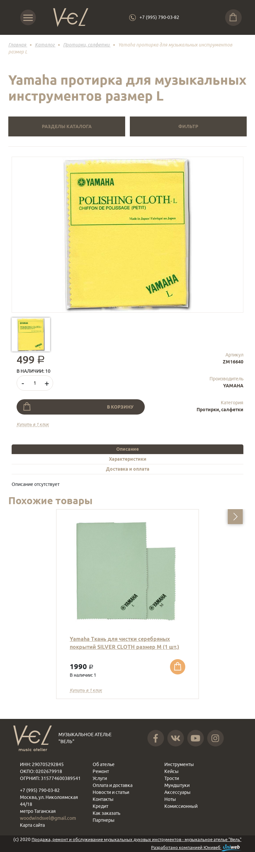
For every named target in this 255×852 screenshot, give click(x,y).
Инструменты (179, 764)
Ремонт (101, 771)
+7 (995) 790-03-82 (159, 17)
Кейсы (171, 771)
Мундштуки (177, 785)
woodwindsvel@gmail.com (48, 818)
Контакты (103, 799)
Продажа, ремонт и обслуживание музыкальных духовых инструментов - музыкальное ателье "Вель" (136, 839)
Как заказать (106, 813)
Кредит (100, 806)
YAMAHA (233, 385)
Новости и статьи (111, 792)
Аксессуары (177, 792)
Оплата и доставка (112, 785)
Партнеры (104, 820)
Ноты (170, 799)
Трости (171, 778)
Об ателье (104, 764)
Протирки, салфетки (220, 409)
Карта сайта (32, 825)
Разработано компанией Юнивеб (196, 847)
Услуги (100, 778)
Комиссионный (181, 806)
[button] (235, 516)
